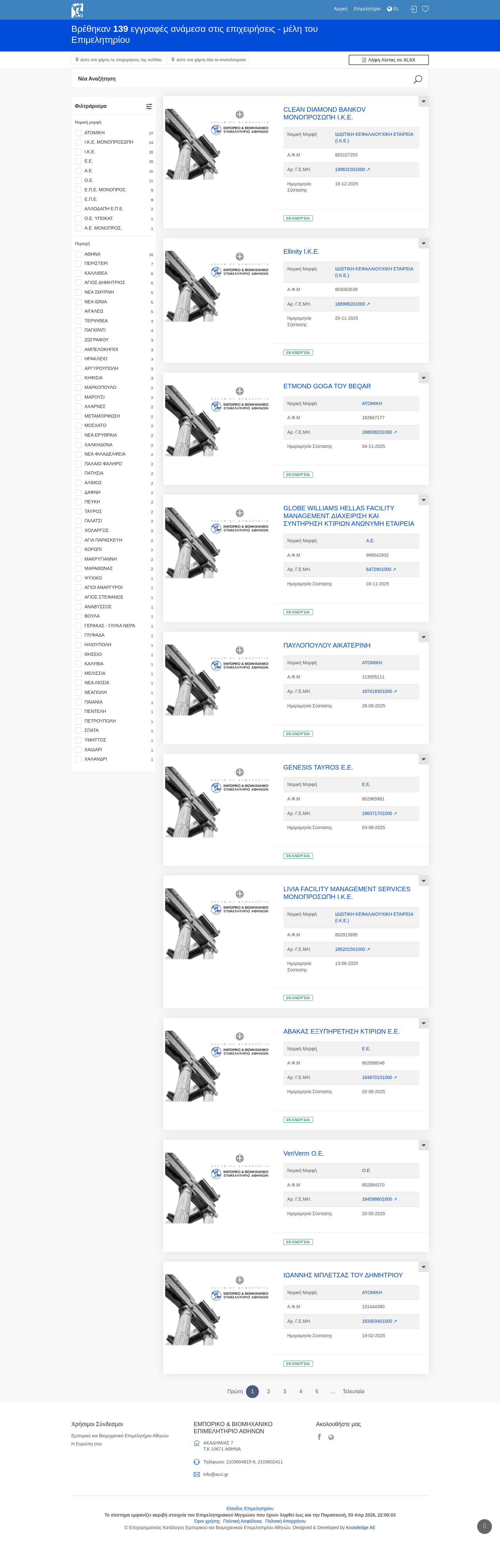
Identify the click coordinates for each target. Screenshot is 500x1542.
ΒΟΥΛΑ (114, 616)
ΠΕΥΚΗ (114, 502)
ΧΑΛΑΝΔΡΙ (114, 759)
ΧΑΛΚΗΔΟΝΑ (114, 445)
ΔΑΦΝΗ (114, 492)
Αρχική (341, 8)
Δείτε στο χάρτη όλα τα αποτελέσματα (211, 60)
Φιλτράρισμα (91, 106)
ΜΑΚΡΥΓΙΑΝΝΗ (114, 559)
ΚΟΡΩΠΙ (114, 549)
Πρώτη (235, 1391)
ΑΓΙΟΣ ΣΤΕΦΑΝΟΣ (114, 597)
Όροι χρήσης (207, 1521)
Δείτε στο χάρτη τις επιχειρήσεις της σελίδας (121, 60)
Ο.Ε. (114, 180)
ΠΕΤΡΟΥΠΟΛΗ (114, 721)
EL (393, 8)
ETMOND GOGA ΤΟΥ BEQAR (327, 386)
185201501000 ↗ (352, 949)
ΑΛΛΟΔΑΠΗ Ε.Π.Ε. (114, 209)
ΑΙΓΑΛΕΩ (114, 311)
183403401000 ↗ (379, 1321)
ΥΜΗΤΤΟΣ (114, 740)
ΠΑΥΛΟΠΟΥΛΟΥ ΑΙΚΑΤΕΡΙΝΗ (327, 645)
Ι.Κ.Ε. (114, 152)
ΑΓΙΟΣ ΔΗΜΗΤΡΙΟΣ (114, 282)
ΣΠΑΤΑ (114, 730)
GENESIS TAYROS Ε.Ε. (318, 767)
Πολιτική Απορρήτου (285, 1521)
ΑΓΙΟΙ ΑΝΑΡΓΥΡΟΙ (114, 587)
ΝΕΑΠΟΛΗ (114, 692)
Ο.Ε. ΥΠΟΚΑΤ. (114, 218)
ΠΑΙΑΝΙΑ (114, 702)
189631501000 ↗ (352, 169)
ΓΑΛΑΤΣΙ (114, 521)
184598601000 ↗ (379, 1199)
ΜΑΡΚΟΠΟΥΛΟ (114, 387)
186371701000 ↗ (379, 813)
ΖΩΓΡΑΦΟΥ (114, 340)
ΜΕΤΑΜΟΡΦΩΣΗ (114, 416)
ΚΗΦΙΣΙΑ (114, 378)
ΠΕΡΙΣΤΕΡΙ (114, 263)
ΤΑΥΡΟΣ (114, 511)
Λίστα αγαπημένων (425, 9)
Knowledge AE (360, 1527)
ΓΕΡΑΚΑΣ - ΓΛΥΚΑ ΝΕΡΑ (114, 626)
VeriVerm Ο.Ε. (303, 1153)
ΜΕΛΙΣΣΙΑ (114, 673)
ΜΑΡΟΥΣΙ (114, 397)
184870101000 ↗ (379, 1077)
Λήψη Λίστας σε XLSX (388, 59)
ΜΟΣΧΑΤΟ (114, 425)
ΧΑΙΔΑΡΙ (114, 750)
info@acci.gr (216, 1474)
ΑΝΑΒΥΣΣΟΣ (114, 607)
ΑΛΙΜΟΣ (114, 483)
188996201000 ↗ (352, 304)
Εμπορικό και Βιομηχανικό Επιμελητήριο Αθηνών (120, 1435)
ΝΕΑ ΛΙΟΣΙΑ (114, 683)
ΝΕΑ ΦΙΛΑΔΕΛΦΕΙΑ (114, 454)
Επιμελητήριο (367, 8)
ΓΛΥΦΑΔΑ (114, 635)
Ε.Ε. (114, 161)
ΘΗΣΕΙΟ (114, 654)
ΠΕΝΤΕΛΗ (114, 711)
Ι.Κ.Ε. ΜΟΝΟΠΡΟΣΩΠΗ (114, 142)
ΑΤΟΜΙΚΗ (114, 133)
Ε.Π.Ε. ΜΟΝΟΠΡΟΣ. (114, 190)
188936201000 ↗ (379, 432)
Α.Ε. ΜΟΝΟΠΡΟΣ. (114, 228)
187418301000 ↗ (379, 691)
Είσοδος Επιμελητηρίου (249, 1508)
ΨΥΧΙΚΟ (114, 578)
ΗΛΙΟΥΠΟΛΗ (114, 645)
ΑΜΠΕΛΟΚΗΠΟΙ (114, 349)
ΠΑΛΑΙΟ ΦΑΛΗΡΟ (114, 464)
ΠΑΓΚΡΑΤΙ (114, 330)
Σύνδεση (413, 9)
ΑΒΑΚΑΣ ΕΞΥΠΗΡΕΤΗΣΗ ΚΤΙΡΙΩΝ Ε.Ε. (341, 1031)
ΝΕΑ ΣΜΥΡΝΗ (114, 292)
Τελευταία (353, 1391)
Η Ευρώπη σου (86, 1443)
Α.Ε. (114, 171)
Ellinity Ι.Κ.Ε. (301, 251)
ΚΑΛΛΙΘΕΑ (114, 273)
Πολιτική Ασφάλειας (242, 1521)
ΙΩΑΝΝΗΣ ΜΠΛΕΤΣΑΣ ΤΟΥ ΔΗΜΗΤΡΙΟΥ (343, 1275)
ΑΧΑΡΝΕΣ (114, 406)
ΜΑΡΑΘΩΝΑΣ (114, 568)
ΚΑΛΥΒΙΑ (114, 664)
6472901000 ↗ (381, 569)
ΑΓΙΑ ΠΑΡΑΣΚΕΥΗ (114, 540)
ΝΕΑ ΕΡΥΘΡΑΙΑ (114, 435)
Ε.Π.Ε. (114, 199)
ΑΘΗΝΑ (114, 254)
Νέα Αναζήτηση (97, 78)
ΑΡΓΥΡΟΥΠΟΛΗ (114, 368)
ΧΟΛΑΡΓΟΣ (114, 530)
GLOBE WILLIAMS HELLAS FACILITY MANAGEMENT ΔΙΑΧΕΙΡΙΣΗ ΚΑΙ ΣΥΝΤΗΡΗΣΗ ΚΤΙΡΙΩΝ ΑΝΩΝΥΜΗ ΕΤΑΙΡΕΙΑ (348, 516)
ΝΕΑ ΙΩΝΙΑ (114, 302)
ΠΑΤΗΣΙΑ (114, 473)
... (333, 1391)
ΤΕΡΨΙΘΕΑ (114, 321)
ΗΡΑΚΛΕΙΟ (114, 359)
